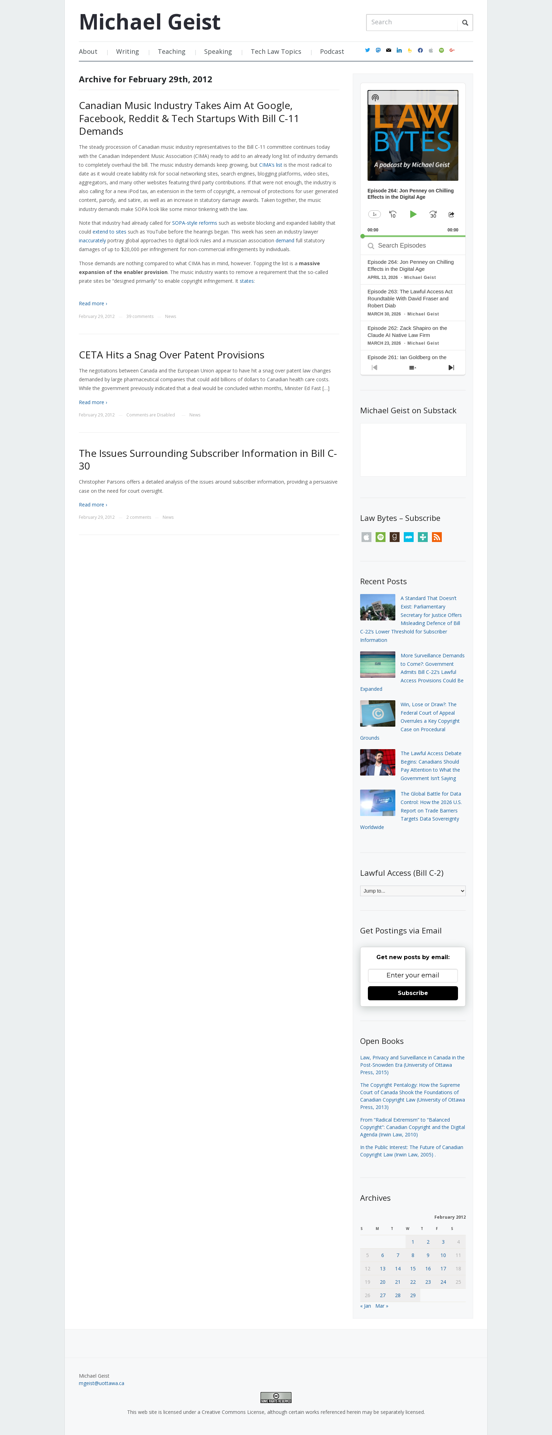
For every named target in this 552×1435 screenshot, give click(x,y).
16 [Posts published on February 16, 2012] (428, 1268)
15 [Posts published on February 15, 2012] (413, 1268)
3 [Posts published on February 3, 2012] (443, 1241)
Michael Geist (150, 21)
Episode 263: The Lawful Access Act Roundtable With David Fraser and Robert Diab (410, 298)
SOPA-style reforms (194, 222)
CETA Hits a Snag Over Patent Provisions (171, 354)
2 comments (138, 517)
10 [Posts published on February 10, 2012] (443, 1255)
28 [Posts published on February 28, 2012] (398, 1295)
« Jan (365, 1305)
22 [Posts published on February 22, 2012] (413, 1281)
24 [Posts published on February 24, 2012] (443, 1281)
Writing (127, 51)
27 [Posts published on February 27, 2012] (382, 1295)
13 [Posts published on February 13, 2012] (382, 1268)
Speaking (218, 51)
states (247, 281)
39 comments (139, 316)
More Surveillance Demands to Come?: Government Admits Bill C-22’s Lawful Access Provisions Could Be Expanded (412, 672)
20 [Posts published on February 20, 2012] (382, 1281)
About (88, 51)
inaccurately (92, 240)
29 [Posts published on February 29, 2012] (413, 1295)
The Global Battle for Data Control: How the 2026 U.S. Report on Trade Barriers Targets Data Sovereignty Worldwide (411, 810)
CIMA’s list (270, 164)
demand (285, 240)
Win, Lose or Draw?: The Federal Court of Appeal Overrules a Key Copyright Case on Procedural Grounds (410, 721)
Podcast (332, 51)
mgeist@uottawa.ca (101, 1383)
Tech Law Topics (276, 51)
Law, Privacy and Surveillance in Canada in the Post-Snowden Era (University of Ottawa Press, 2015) (412, 1065)
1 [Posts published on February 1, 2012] (413, 1241)
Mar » (381, 1305)
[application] (412, 160)
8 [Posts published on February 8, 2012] (413, 1255)
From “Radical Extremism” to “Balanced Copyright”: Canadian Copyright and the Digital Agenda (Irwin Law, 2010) (412, 1127)
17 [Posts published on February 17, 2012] (443, 1268)
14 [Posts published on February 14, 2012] (398, 1268)
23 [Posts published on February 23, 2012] (428, 1281)
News (170, 316)
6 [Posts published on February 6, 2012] (382, 1255)
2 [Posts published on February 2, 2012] (428, 1241)
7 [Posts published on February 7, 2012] (397, 1255)
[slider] (412, 236)
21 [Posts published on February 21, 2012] (398, 1281)
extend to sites (109, 231)
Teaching (172, 51)
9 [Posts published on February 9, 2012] (428, 1255)
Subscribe (413, 993)
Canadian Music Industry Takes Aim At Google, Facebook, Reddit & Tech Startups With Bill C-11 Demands (189, 118)
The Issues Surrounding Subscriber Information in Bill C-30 (208, 459)
